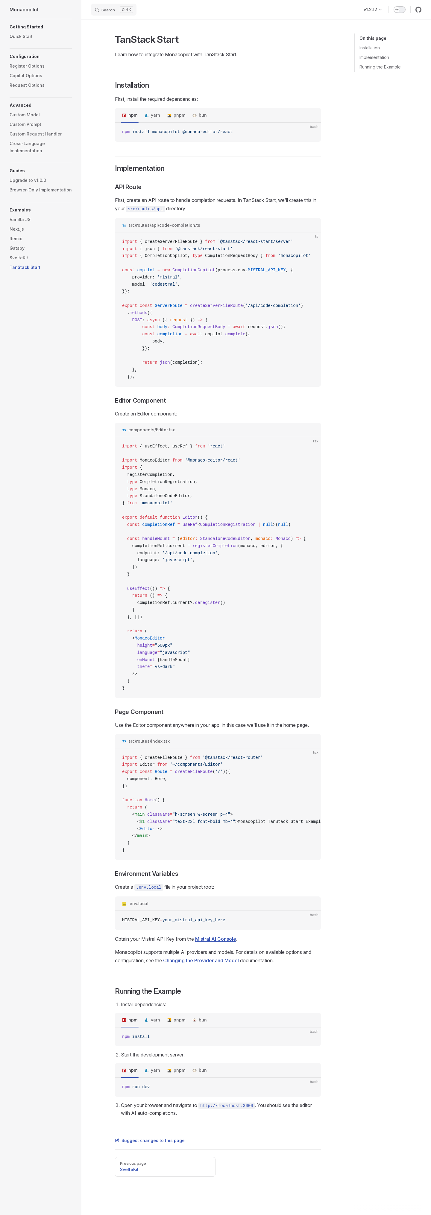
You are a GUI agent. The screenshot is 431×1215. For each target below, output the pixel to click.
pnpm (179, 115)
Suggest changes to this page (150, 1140)
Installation (369, 47)
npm (132, 115)
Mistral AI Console (215, 939)
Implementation (374, 57)
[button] (41, 27)
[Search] (113, 10)
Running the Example (380, 66)
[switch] (400, 9)
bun (203, 115)
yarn (155, 115)
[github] (418, 9)
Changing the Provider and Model (201, 960)
